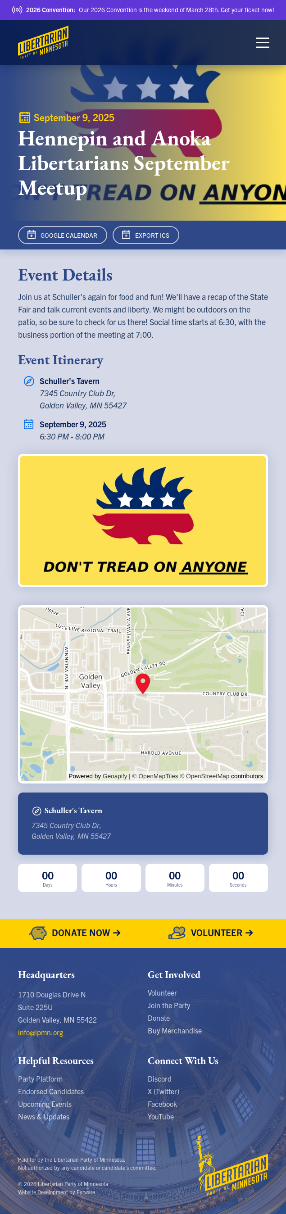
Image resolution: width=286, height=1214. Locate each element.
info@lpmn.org (40, 1032)
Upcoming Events (45, 1103)
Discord (160, 1078)
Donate (159, 1017)
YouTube (161, 1116)
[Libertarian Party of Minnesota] (43, 42)
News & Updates (43, 1116)
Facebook (162, 1103)
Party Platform (40, 1078)
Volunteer (162, 992)
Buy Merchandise (175, 1030)
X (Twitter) (163, 1091)
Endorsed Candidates (51, 1091)
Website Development (43, 1191)
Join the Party (169, 1005)
